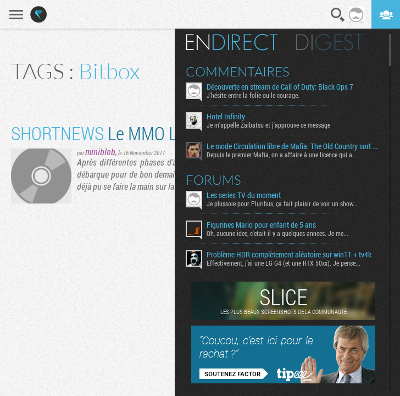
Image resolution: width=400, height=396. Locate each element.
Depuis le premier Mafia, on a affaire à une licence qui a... (282, 154)
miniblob (100, 151)
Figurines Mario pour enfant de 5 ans (261, 225)
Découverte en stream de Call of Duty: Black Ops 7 (280, 86)
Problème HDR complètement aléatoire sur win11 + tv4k (289, 254)
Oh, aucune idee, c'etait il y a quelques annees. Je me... (277, 233)
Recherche (338, 15)
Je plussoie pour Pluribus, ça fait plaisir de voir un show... (283, 203)
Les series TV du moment (244, 195)
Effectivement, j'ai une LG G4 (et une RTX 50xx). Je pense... (283, 263)
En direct (231, 42)
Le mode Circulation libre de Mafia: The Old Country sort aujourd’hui (294, 146)
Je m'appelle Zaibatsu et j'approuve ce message (268, 125)
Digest (329, 42)
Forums (213, 180)
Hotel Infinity (226, 116)
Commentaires (238, 71)
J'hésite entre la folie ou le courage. (253, 95)
